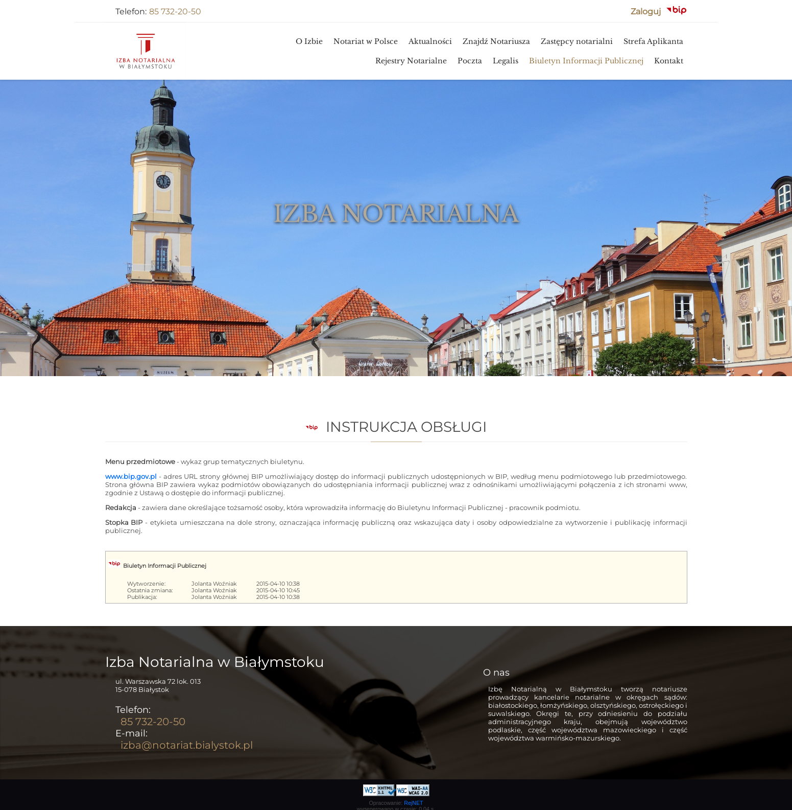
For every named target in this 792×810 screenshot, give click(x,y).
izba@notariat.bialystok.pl (187, 745)
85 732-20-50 (175, 11)
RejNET (413, 803)
